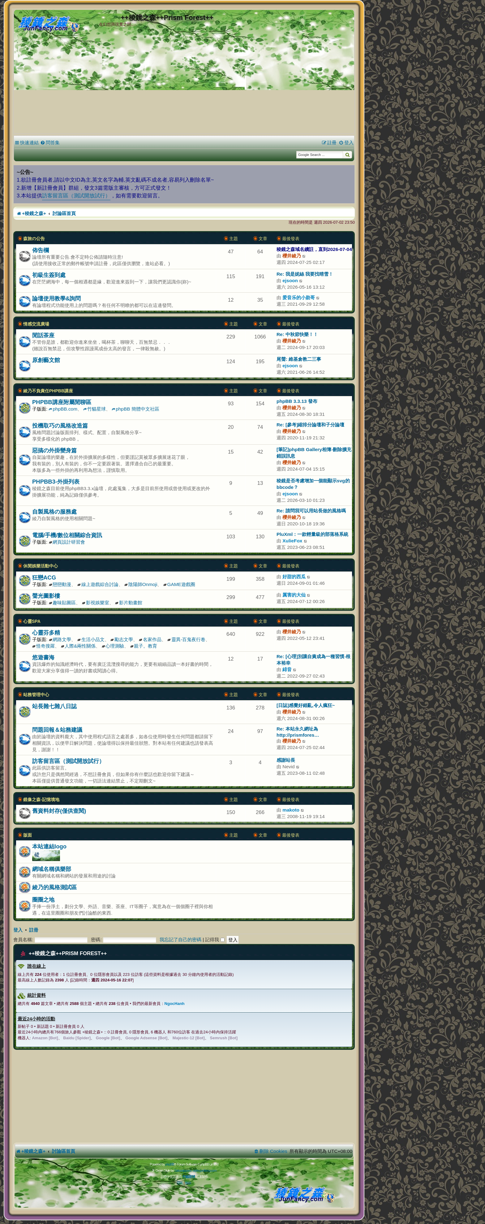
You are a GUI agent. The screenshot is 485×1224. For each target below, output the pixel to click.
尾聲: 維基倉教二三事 (299, 359)
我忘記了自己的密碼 (180, 939)
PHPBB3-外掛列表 (55, 481)
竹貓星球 (94, 409)
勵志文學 (121, 639)
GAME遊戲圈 (179, 584)
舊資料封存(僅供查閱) (59, 811)
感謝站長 (286, 760)
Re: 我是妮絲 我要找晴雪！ (305, 274)
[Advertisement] (184, 86)
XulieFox (292, 540)
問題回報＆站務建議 (57, 729)
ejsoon (290, 280)
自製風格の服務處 (54, 511)
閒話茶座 (43, 335)
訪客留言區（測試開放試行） (76, 196)
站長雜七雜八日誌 (54, 706)
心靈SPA (32, 621)
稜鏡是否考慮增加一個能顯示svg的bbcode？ (313, 484)
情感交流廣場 (36, 323)
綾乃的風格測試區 (54, 887)
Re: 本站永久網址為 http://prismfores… (298, 732)
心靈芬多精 (46, 632)
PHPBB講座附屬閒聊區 (61, 402)
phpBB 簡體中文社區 (135, 409)
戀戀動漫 (60, 584)
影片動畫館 (128, 602)
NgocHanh (175, 1003)
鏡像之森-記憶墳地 (41, 799)
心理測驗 (113, 646)
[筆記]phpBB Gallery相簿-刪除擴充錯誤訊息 (314, 453)
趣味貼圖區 (62, 602)
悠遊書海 (43, 657)
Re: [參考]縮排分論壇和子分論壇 (310, 424)
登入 (18, 930)
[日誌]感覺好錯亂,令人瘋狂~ (306, 705)
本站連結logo (49, 846)
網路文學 (60, 639)
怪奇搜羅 (43, 646)
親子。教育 (143, 646)
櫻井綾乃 (291, 255)
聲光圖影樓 (46, 596)
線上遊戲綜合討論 (97, 584)
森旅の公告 (34, 238)
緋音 (287, 669)
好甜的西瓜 (294, 576)
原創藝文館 (46, 360)
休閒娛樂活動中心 (40, 565)
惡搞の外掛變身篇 (54, 450)
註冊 (33, 930)
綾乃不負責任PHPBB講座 (48, 390)
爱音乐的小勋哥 (298, 297)
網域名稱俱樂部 (51, 869)
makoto (290, 809)
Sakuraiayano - (183, 1170)
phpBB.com (63, 409)
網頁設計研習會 (67, 542)
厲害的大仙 (294, 594)
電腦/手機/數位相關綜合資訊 (67, 535)
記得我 (214, 939)
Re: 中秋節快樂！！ (297, 334)
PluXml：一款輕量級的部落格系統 (312, 534)
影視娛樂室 (95, 602)
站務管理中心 (36, 694)
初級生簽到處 (49, 275)
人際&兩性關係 (78, 646)
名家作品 (150, 639)
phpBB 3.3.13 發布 (297, 401)
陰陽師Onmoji (140, 584)
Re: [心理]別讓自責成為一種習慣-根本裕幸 (313, 660)
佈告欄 (40, 250)
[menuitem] (50, 142)
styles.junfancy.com (204, 1170)
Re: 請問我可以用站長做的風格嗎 (311, 510)
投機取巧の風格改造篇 (60, 425)
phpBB (169, 1164)
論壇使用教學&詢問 (56, 298)
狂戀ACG (44, 577)
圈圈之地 (43, 899)
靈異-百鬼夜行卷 (186, 639)
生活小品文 (91, 639)
